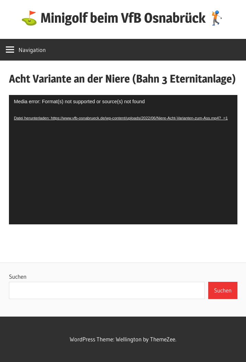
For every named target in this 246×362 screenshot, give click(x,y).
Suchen (17, 276)
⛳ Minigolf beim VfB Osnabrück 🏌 (123, 17)
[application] (123, 159)
